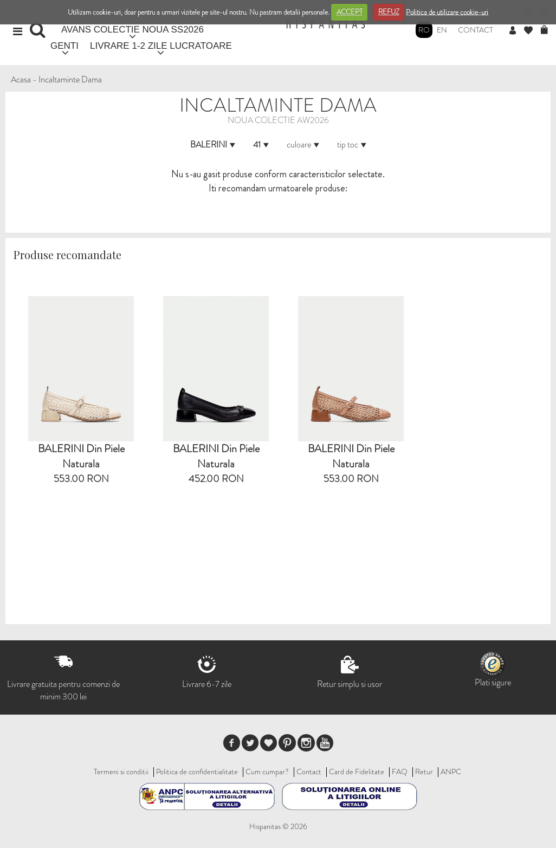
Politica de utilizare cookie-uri (447, 12)
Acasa (21, 79)
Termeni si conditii (121, 771)
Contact (475, 29)
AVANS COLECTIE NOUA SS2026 (132, 29)
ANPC (451, 771)
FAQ (400, 771)
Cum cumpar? (267, 771)
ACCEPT (350, 12)
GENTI (64, 46)
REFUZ (388, 12)
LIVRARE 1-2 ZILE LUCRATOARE (161, 46)
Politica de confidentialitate (197, 771)
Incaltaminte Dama (70, 79)
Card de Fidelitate (356, 771)
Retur (424, 771)
